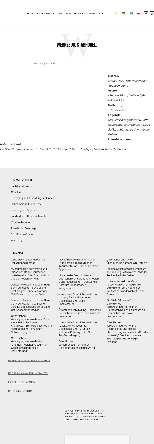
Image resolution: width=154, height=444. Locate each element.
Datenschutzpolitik (20, 385)
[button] (116, 13)
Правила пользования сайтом (29, 354)
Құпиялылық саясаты (21, 376)
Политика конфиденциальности (28, 367)
